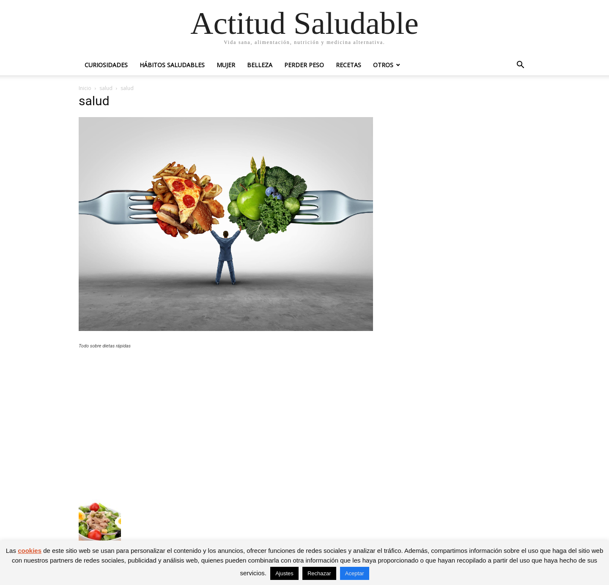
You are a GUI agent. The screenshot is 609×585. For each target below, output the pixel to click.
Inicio (85, 88)
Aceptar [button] (354, 573)
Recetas (348, 65)
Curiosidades (106, 65)
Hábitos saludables (172, 65)
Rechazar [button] (319, 573)
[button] (520, 66)
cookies (29, 550)
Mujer (226, 65)
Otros (383, 65)
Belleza (259, 65)
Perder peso (304, 65)
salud (105, 88)
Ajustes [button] (284, 573)
